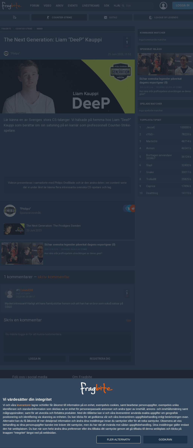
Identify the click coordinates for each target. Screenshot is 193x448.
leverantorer (24, 405)
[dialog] (96, 413)
